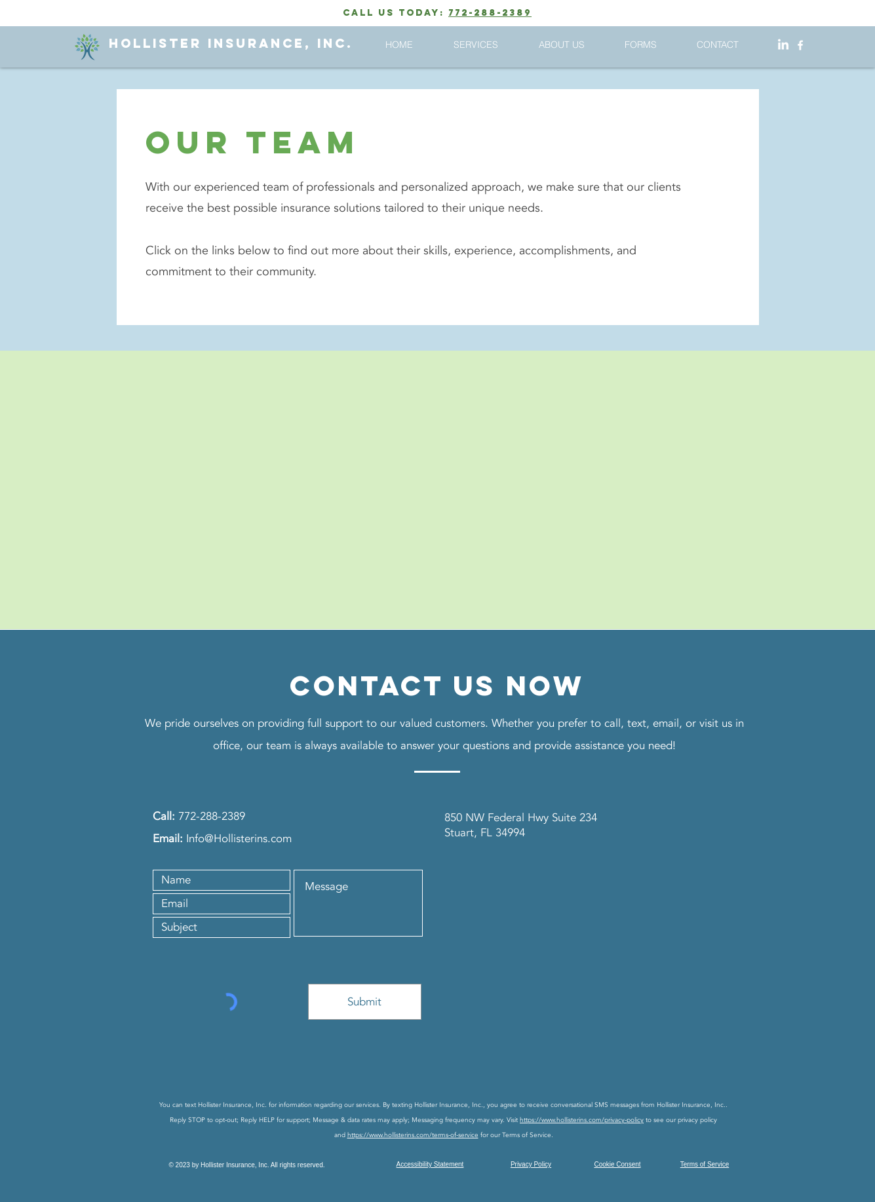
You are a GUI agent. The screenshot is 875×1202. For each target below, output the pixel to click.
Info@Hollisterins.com (239, 838)
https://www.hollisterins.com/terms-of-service (412, 1135)
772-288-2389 (490, 12)
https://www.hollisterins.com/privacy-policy (582, 1120)
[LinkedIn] (783, 45)
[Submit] (364, 1002)
